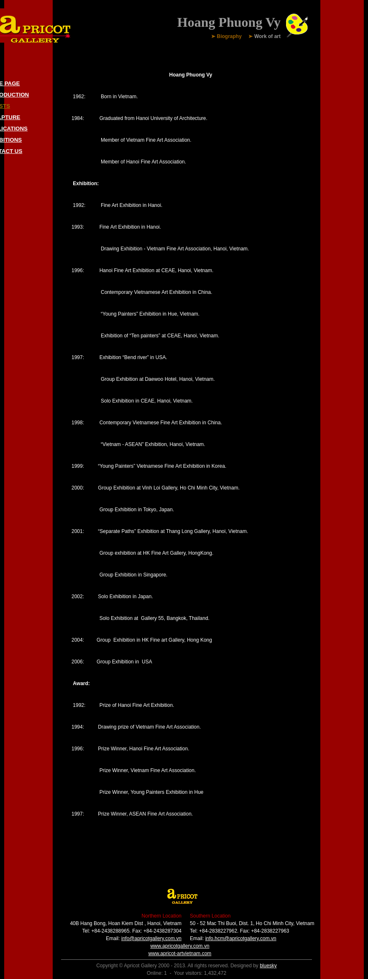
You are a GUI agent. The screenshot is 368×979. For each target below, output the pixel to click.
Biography (229, 36)
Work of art (267, 36)
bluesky (268, 966)
